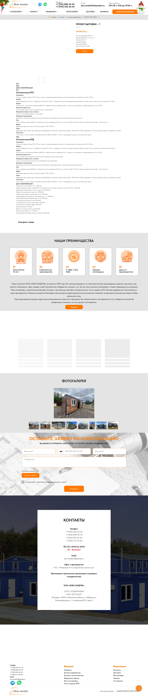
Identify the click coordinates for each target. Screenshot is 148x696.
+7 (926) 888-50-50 (65, 4)
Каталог (61, 17)
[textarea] (74, 462)
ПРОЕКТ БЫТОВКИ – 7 (92, 17)
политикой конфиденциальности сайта (51, 482)
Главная (52, 17)
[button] (125, 12)
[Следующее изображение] (127, 425)
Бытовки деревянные (74, 17)
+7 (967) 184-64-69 (74, 538)
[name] (38, 451)
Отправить (74, 489)
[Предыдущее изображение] (21, 425)
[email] (109, 451)
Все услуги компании (107, 691)
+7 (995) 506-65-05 (65, 6)
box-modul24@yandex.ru (93, 5)
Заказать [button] (84, 51)
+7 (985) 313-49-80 (74, 541)
